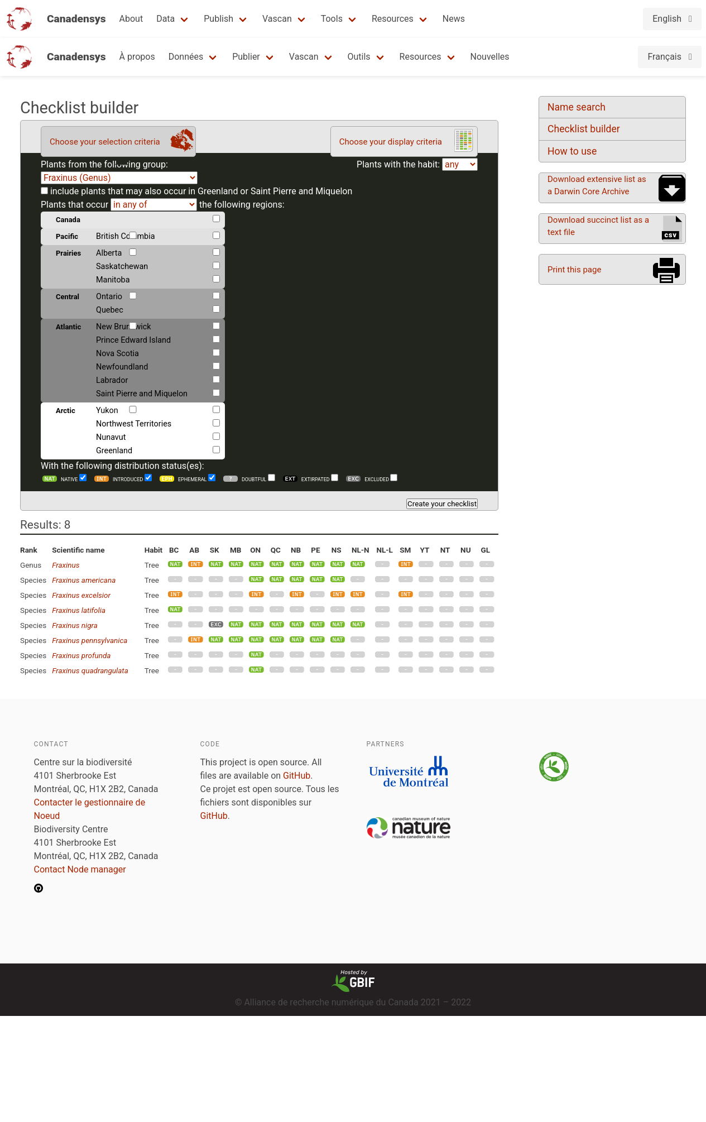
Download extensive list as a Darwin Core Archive (596, 185)
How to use (572, 151)
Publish (218, 18)
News (454, 18)
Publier (246, 56)
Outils (359, 56)
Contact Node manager (80, 869)
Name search (576, 107)
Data (165, 18)
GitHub (296, 775)
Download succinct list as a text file (598, 226)
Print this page (574, 270)
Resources (393, 18)
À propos (137, 56)
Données (186, 56)
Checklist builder (583, 129)
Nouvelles (490, 56)
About (131, 18)
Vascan (277, 18)
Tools (332, 18)
